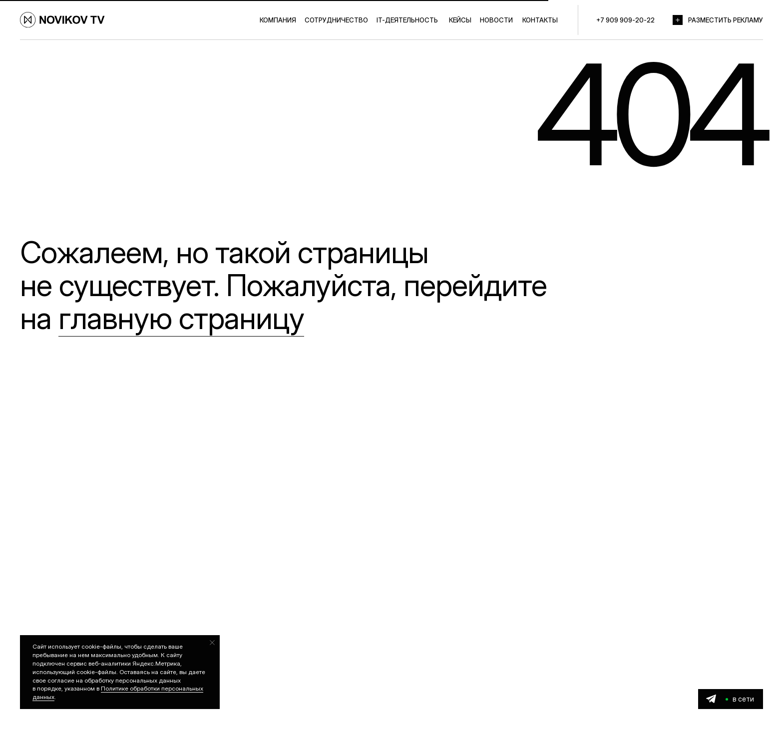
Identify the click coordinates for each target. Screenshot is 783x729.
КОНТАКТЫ (540, 20)
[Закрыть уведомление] (212, 643)
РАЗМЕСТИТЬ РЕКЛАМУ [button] (725, 20)
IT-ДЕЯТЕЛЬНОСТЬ (407, 20)
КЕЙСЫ (460, 20)
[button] (678, 20)
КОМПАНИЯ (278, 20)
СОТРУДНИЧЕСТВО (336, 20)
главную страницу (181, 318)
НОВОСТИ (496, 20)
